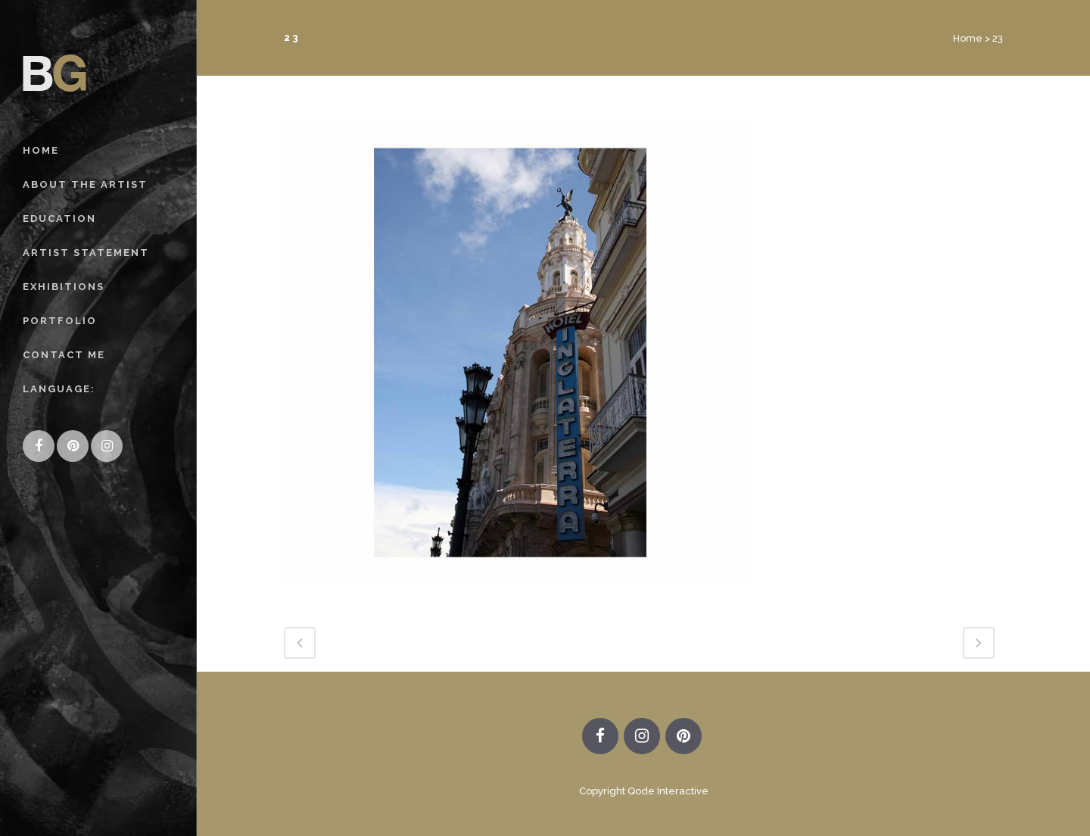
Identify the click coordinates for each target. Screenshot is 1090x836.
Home (968, 38)
